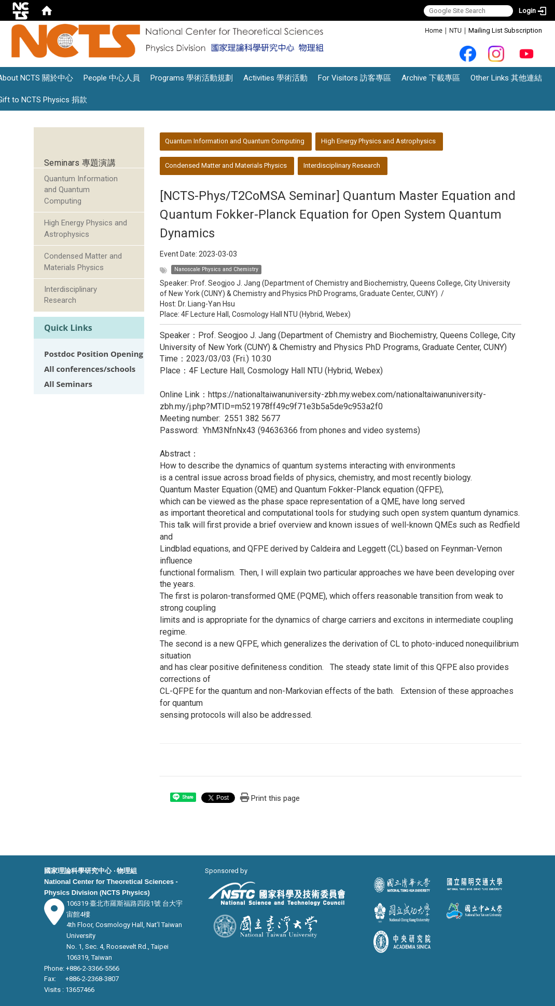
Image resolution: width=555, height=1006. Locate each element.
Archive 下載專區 (430, 78)
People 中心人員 (112, 78)
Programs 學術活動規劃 (191, 78)
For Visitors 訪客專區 (354, 78)
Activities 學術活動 (275, 78)
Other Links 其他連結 (506, 78)
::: (419, 30)
